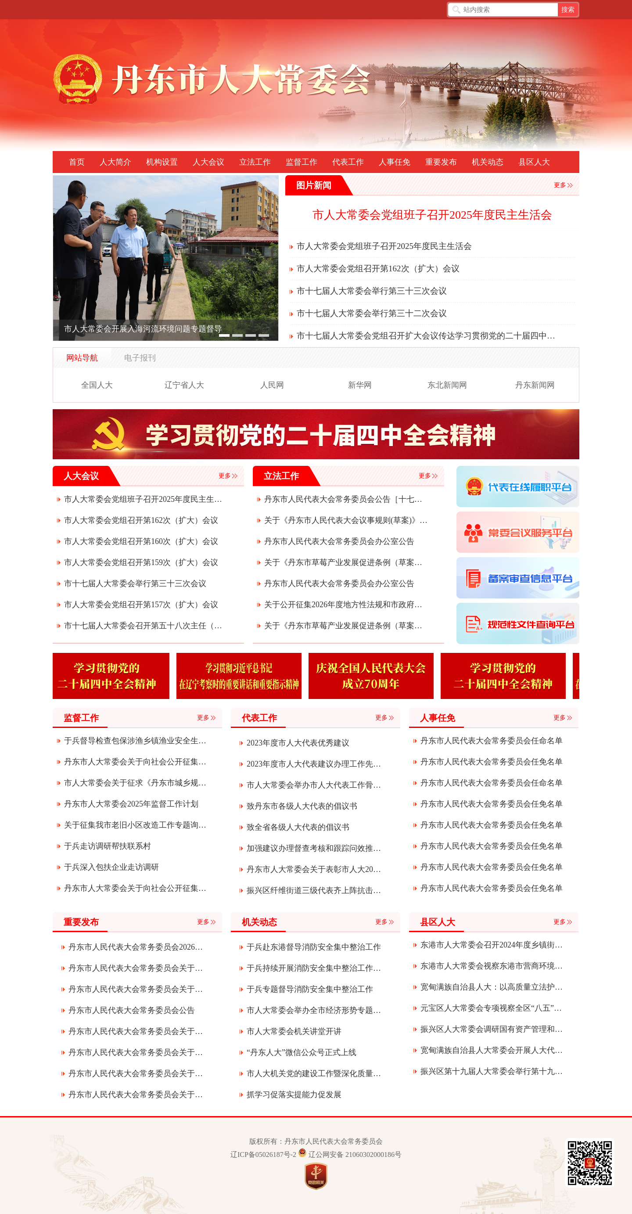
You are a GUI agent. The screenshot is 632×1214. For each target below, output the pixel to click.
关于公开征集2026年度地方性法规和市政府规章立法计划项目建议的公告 (345, 604)
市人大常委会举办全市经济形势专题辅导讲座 (314, 1010)
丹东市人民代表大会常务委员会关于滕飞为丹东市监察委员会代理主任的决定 (135, 1031)
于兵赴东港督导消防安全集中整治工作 (314, 947)
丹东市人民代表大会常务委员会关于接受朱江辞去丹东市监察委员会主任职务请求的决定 (135, 1052)
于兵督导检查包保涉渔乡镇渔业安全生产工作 (135, 740)
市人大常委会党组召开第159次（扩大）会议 (141, 562)
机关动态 (487, 162)
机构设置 (162, 162)
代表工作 (348, 162)
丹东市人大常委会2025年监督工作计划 (131, 804)
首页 (77, 162)
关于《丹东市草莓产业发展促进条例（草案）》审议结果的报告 (345, 562)
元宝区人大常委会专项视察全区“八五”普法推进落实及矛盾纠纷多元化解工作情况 (492, 1008)
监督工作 (301, 162)
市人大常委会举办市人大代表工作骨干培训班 (314, 785)
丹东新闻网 (535, 385)
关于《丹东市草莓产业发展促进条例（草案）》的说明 (345, 625)
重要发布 (441, 162)
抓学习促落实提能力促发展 (294, 1094)
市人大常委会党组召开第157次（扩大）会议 (141, 604)
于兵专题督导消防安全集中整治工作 (310, 989)
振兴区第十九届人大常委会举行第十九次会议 (492, 1071)
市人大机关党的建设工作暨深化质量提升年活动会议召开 (314, 1073)
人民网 (272, 385)
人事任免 (394, 162)
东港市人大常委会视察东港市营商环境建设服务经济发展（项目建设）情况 (492, 966)
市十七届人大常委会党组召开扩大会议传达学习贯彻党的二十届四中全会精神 (427, 335)
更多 (560, 185)
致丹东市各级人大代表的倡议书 (302, 806)
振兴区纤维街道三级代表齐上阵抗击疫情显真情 (314, 890)
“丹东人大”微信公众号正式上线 (301, 1052)
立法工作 (255, 162)
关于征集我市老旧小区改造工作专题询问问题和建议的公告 (135, 825)
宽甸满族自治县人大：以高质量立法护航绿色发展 (492, 987)
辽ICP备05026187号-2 (263, 1154)
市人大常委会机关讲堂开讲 (294, 1031)
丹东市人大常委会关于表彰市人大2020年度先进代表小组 (314, 869)
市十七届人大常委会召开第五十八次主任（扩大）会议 (145, 625)
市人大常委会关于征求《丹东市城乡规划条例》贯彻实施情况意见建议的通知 (135, 782)
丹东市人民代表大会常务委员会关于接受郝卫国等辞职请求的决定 (135, 968)
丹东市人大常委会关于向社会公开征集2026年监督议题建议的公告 (135, 761)
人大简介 (115, 162)
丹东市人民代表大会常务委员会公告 (131, 1010)
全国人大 (97, 385)
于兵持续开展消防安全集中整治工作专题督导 (314, 968)
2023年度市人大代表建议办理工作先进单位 (314, 764)
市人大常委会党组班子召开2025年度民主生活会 (432, 215)
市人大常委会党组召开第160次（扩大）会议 (141, 541)
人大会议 (208, 162)
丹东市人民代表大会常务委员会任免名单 (491, 761)
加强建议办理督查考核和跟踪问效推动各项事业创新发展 (314, 848)
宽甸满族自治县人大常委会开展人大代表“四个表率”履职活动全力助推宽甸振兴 (492, 1050)
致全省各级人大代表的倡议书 (298, 827)
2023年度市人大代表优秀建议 (298, 742)
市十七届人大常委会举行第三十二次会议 (372, 313)
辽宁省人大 (184, 385)
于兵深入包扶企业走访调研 (111, 867)
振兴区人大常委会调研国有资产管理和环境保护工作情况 (492, 1029)
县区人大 (534, 162)
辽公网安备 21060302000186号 (355, 1154)
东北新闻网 (447, 385)
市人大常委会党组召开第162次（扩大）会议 (378, 268)
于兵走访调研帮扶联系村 (107, 846)
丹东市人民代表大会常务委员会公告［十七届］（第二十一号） (345, 499)
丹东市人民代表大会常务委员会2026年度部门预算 (135, 947)
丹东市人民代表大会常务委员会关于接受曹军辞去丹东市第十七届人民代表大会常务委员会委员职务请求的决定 (135, 1094)
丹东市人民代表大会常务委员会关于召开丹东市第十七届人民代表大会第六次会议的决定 (135, 1073)
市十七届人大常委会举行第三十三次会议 (372, 290)
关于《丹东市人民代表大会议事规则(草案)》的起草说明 (345, 520)
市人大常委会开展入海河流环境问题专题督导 (143, 328)
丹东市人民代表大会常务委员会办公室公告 (339, 541)
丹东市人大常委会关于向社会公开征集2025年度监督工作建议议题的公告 (135, 888)
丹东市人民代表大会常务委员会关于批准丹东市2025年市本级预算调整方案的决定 (135, 989)
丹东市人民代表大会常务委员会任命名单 (491, 740)
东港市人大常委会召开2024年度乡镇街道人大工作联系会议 (492, 944)
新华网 (360, 385)
